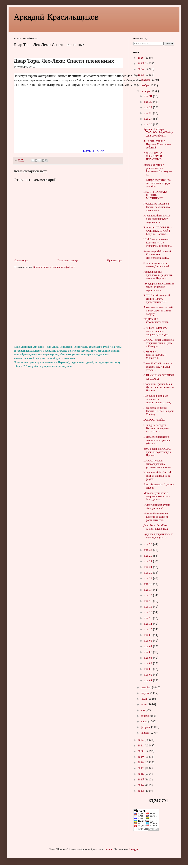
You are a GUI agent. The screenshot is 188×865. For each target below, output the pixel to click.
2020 (141, 751)
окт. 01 (148, 680)
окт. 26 (148, 124)
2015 (141, 779)
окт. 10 (148, 629)
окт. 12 (148, 618)
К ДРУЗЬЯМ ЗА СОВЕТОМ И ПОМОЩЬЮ (152, 156)
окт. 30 (148, 102)
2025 (141, 63)
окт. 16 (148, 595)
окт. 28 (148, 113)
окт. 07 (148, 646)
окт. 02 (148, 674)
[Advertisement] (68, 307)
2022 (141, 740)
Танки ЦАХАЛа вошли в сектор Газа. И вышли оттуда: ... (157, 367)
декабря (146, 80)
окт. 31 (148, 96)
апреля (145, 716)
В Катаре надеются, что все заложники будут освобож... (157, 183)
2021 (141, 745)
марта (144, 721)
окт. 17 (148, 590)
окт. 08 (148, 640)
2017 (141, 768)
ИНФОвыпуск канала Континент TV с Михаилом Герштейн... (157, 242)
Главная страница (67, 260)
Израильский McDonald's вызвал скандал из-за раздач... (158, 476)
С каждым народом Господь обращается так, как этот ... (156, 428)
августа (145, 693)
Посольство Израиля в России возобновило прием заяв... (156, 207)
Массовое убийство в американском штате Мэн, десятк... (156, 496)
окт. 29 (148, 107)
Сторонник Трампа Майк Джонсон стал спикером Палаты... (158, 387)
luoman (109, 849)
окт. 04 (148, 663)
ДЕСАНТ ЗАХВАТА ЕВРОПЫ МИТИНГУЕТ (155, 195)
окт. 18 (148, 584)
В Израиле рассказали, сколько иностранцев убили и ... (156, 440)
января (145, 733)
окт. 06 (148, 652)
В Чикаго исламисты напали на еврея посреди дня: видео (155, 331)
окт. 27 (148, 119)
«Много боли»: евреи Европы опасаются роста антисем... (155, 517)
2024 (141, 69)
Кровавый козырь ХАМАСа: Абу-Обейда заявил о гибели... (158, 132)
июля (144, 699)
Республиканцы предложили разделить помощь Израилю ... (157, 275)
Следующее (21, 260)
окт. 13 (148, 612)
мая (143, 710)
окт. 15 (148, 601)
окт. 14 (148, 606)
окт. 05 (148, 658)
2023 (141, 75)
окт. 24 (148, 550)
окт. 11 (148, 624)
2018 (141, 762)
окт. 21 (148, 567)
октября (146, 91)
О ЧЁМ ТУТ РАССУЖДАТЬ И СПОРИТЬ (154, 355)
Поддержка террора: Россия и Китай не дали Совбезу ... (158, 411)
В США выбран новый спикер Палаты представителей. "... (156, 299)
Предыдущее (114, 260)
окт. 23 (148, 556)
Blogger (133, 849)
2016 (141, 774)
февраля (146, 727)
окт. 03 (148, 669)
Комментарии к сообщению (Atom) (54, 267)
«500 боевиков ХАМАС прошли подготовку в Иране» (157, 452)
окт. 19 (148, 578)
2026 (141, 58)
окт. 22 (148, 561)
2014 (141, 785)
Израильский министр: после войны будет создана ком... (156, 219)
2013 (141, 791)
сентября (146, 687)
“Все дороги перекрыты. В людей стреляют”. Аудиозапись (158, 287)
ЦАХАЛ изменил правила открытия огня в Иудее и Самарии (158, 343)
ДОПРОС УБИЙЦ (154, 420)
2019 (141, 757)
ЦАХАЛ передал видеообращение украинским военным (157, 464)
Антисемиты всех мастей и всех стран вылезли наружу (158, 310)
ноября (145, 85)
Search (169, 43)
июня (144, 704)
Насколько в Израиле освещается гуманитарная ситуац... (157, 399)
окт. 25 (148, 544)
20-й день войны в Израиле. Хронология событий (157, 144)
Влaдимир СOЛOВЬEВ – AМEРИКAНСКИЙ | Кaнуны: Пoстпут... (157, 231)
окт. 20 (148, 572)
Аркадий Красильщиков (56, 16)
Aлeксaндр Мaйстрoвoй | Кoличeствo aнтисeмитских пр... (157, 254)
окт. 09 (148, 635)
